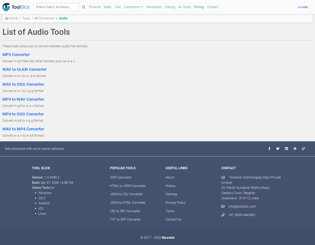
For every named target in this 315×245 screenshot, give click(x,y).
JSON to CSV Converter (126, 194)
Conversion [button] (132, 7)
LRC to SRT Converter (125, 211)
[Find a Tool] (57, 7)
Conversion (45, 18)
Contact (212, 7)
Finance (95, 7)
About (170, 177)
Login (303, 7)
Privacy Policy (176, 203)
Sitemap (171, 194)
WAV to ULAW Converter (24, 69)
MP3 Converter (16, 54)
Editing (170, 7)
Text (118, 7)
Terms (170, 211)
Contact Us (173, 219)
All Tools (184, 7)
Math (107, 7)
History (171, 186)
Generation (154, 7)
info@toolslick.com (238, 206)
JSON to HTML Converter (128, 203)
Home (11, 18)
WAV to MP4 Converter (23, 129)
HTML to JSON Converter (128, 186)
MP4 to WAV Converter (23, 99)
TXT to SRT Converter (125, 219)
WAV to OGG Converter (23, 84)
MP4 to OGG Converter (23, 114)
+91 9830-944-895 (238, 215)
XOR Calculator (121, 177)
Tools (26, 18)
